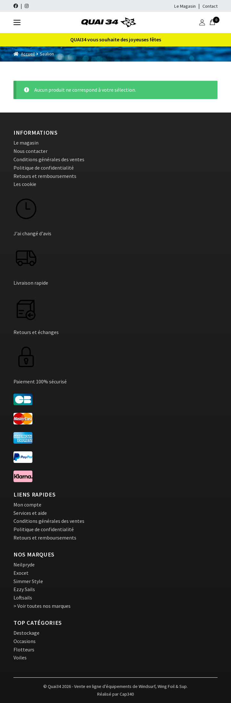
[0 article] (212, 22)
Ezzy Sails (24, 589)
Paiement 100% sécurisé (40, 381)
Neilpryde (24, 564)
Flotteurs (23, 649)
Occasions (24, 641)
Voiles (20, 657)
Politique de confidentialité (43, 167)
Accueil (28, 54)
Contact (210, 6)
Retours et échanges (36, 332)
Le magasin (25, 142)
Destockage (26, 633)
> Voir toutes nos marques (42, 606)
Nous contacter (30, 151)
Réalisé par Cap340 (115, 694)
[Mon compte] (202, 22)
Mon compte (27, 504)
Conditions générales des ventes (48, 159)
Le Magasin (185, 6)
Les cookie (24, 184)
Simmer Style (28, 581)
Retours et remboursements (44, 176)
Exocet (21, 573)
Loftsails (22, 597)
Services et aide (30, 513)
